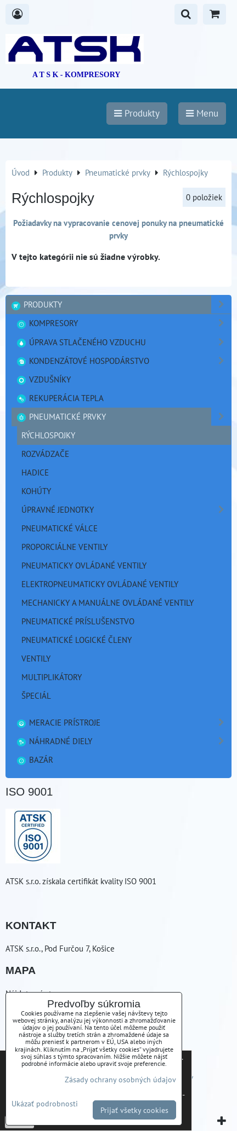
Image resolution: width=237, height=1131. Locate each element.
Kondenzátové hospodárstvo (123, 361)
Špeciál (36, 695)
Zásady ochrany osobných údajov (120, 1079)
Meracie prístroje (123, 723)
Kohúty (36, 490)
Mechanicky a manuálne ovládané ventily (107, 602)
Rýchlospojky (48, 435)
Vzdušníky (43, 379)
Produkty (120, 304)
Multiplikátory (51, 676)
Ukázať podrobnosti (45, 1103)
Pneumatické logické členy (76, 639)
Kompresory (123, 323)
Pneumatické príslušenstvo (77, 621)
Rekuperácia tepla (60, 397)
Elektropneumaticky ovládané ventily (99, 583)
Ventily (35, 658)
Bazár (34, 759)
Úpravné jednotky (126, 510)
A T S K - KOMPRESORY (76, 75)
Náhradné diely (123, 741)
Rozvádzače (45, 453)
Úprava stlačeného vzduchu (123, 342)
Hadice (35, 472)
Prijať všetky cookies (134, 1110)
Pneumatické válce (59, 528)
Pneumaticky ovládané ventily (83, 565)
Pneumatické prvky (123, 417)
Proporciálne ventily (64, 546)
